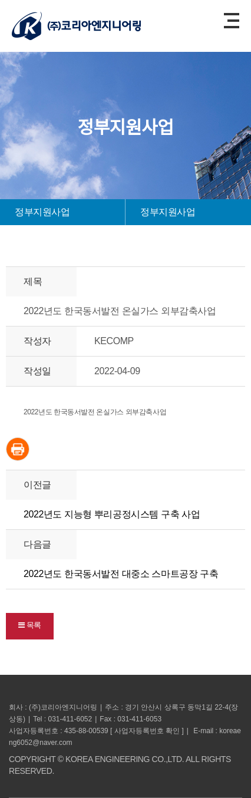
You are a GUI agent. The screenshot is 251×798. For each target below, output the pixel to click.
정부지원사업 (42, 212)
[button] (30, 626)
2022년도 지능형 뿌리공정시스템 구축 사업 (112, 514)
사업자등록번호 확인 (147, 731)
